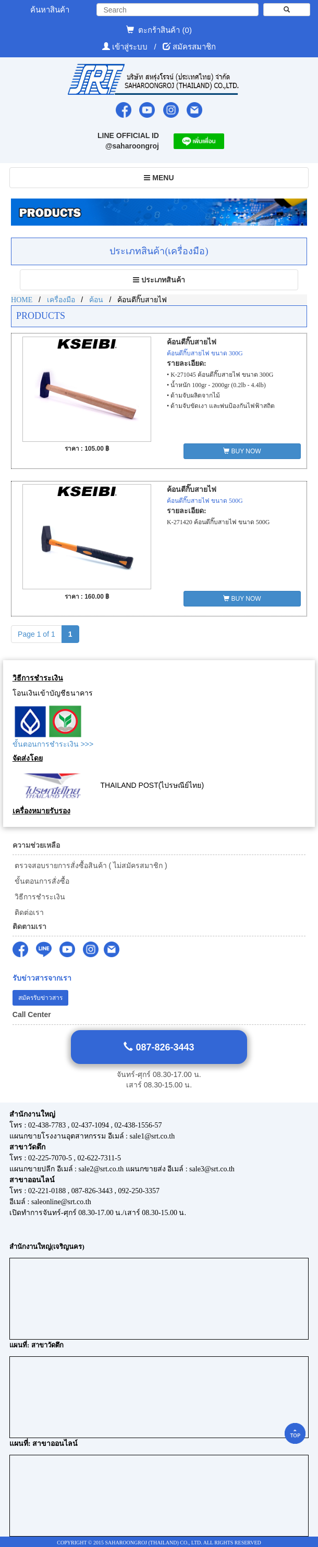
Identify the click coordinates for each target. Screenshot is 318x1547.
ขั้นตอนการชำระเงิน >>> (53, 744)
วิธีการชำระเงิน (39, 897)
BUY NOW (242, 451)
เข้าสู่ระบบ (131, 46)
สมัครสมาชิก (194, 46)
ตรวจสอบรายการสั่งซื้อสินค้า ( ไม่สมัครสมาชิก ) (90, 865)
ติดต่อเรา (28, 912)
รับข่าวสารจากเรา (42, 978)
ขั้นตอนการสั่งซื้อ (41, 881)
